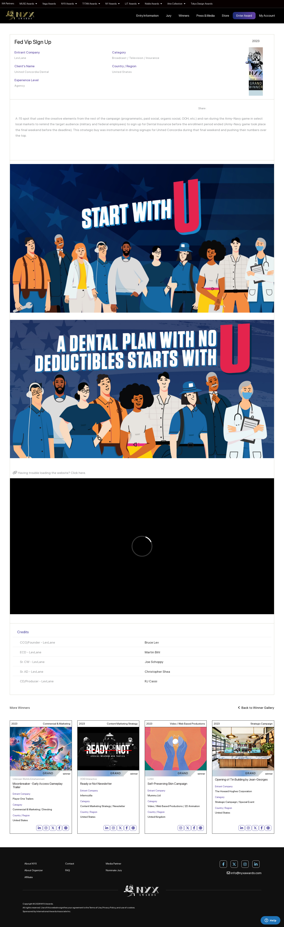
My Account (267, 15)
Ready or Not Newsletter (96, 783)
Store (225, 15)
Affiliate (28, 877)
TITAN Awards (91, 3)
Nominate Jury (114, 870)
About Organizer (33, 870)
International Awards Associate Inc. (53, 911)
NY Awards (112, 3)
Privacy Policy (109, 907)
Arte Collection (176, 3)
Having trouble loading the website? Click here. (49, 473)
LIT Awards (132, 3)
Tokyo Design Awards (201, 3)
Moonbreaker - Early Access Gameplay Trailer (37, 785)
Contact (69, 863)
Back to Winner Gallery (256, 708)
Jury (168, 15)
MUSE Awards (28, 3)
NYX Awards (69, 3)
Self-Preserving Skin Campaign (167, 783)
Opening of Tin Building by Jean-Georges (241, 779)
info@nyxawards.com (244, 873)
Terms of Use (95, 907)
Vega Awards (49, 3)
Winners (184, 15)
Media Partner (113, 863)
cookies (131, 907)
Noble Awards (153, 3)
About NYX (30, 863)
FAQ (67, 870)
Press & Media (206, 15)
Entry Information (147, 15)
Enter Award (244, 15)
